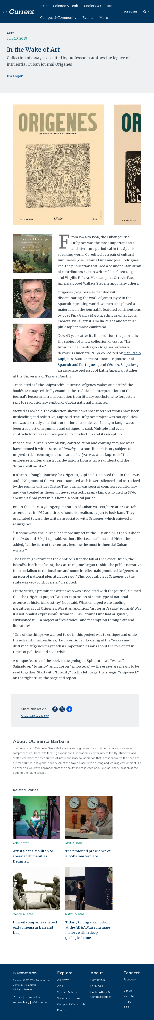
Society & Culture (98, 6)
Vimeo (128, 991)
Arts (43, 6)
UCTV (127, 1002)
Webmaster (39, 1002)
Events (88, 17)
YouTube (129, 996)
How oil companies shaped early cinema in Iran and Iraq (35, 927)
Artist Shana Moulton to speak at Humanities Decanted (33, 856)
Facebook (130, 980)
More (103, 17)
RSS (126, 1007)
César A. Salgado (122, 365)
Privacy (17, 997)
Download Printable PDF (35, 716)
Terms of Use (32, 997)
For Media (96, 986)
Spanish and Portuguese (78, 365)
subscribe (130, 11)
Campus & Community (58, 17)
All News (63, 980)
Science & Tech (65, 6)
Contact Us (97, 980)
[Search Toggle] (147, 11)
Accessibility (21, 1002)
